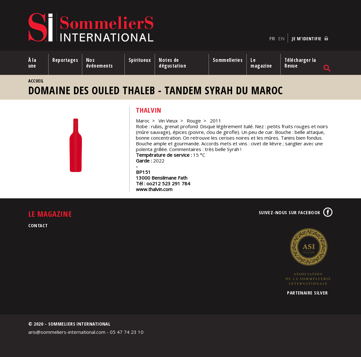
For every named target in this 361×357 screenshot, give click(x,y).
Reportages (65, 59)
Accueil (36, 81)
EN (281, 38)
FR (272, 38)
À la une (32, 62)
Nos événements (99, 62)
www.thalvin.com (154, 189)
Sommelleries (228, 59)
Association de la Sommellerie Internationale (307, 256)
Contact (38, 225)
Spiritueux (140, 59)
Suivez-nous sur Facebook (289, 212)
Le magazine (261, 62)
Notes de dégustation (172, 62)
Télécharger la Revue (300, 62)
